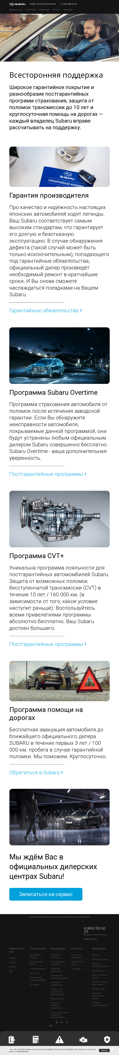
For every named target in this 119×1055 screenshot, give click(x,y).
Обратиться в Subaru (34, 772)
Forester (12, 962)
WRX (11, 971)
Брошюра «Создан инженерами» (99, 983)
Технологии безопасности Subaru (100, 965)
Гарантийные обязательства (44, 310)
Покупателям (30, 10)
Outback (12, 967)
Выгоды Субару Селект (36, 963)
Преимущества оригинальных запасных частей (57, 991)
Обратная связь (57, 999)
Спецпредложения (37, 969)
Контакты (56, 10)
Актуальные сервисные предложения (56, 1005)
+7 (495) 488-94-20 (68, 4)
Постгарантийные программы (46, 474)
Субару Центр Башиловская (42, 4)
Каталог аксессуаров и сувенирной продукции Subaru (59, 1014)
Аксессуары (35, 973)
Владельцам (44, 10)
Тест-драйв (34, 984)
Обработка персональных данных (98, 995)
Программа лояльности (55, 956)
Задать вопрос (90, 939)
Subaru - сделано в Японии (99, 976)
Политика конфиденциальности (101, 1004)
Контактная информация (76, 956)
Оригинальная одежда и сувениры (38, 979)
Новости (95, 955)
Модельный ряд (15, 10)
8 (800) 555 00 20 (94, 930)
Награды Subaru (98, 989)
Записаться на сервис (46, 894)
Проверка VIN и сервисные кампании (59, 977)
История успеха (98, 971)
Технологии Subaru (99, 959)
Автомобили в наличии (35, 956)
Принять (104, 1050)
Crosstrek (13, 958)
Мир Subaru (68, 10)
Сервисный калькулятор (56, 970)
